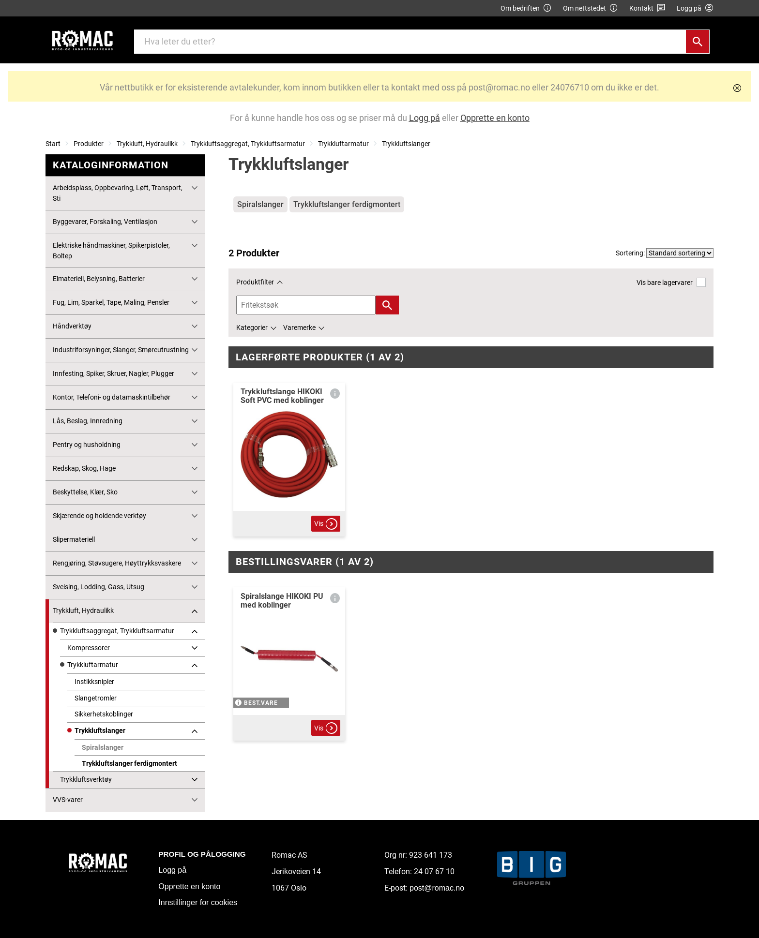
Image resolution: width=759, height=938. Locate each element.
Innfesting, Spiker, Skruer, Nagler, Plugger (113, 373)
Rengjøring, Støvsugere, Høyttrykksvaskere (117, 563)
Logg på (172, 870)
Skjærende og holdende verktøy (99, 516)
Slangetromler (96, 698)
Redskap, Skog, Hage (84, 468)
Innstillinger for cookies (197, 902)
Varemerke (299, 327)
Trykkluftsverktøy (86, 779)
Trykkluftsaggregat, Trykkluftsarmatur (248, 144)
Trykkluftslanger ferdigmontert (129, 763)
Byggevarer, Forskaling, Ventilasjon (105, 221)
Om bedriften (526, 8)
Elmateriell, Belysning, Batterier (99, 279)
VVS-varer (68, 800)
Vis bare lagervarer (671, 282)
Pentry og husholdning (87, 444)
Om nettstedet (590, 8)
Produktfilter (255, 282)
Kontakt (647, 8)
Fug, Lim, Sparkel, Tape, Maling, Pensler (111, 302)
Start (53, 144)
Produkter (89, 144)
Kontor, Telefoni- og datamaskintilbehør (111, 397)
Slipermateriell (74, 539)
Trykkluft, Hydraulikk (147, 144)
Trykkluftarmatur (343, 144)
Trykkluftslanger (406, 144)
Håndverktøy (72, 326)
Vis (325, 524)
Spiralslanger (102, 747)
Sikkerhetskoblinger (104, 714)
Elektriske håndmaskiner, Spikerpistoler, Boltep (111, 250)
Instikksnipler (94, 681)
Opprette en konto (189, 886)
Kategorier (252, 327)
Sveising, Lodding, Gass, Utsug (98, 587)
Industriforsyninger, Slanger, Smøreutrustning (121, 350)
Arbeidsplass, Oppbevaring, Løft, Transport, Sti (117, 193)
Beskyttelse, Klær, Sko (85, 492)
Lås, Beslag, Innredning (87, 421)
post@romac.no (437, 888)
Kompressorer (88, 648)
